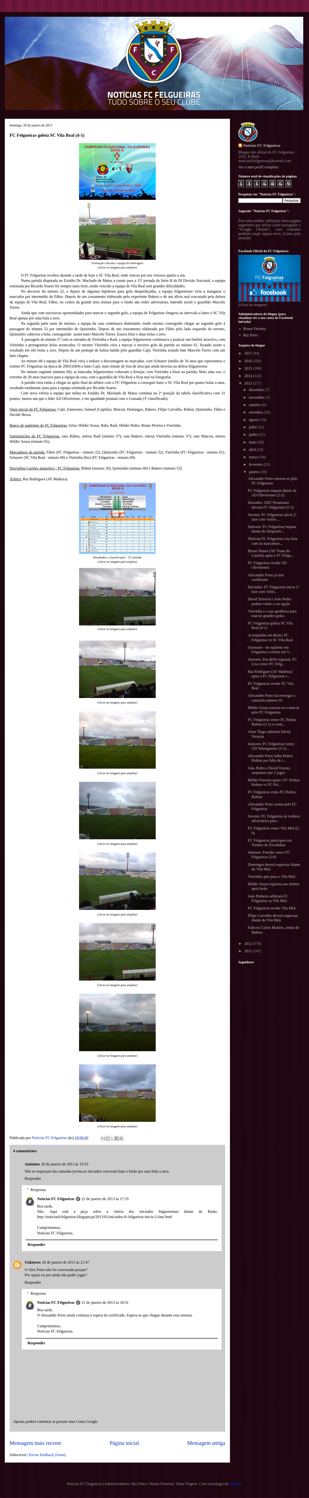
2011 (248, 951)
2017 (248, 353)
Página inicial (124, 1443)
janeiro (254, 472)
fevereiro (256, 464)
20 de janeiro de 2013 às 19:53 (64, 1164)
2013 (248, 383)
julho (253, 427)
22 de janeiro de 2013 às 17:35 (105, 1199)
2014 (248, 376)
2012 (248, 944)
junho (253, 434)
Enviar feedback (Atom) (47, 1455)
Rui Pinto (250, 335)
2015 (248, 368)
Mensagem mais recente (35, 1443)
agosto (254, 420)
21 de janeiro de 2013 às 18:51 (105, 1302)
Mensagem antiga (206, 1443)
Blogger (235, 1484)
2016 (248, 361)
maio (253, 442)
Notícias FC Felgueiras (55, 1199)
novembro (257, 397)
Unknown (33, 1262)
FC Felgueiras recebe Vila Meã (272, 908)
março (254, 457)
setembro (256, 412)
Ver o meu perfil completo (258, 167)
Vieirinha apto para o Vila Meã (271, 876)
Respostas (38, 1190)
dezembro (257, 390)
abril (253, 450)
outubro (255, 405)
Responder (33, 1178)
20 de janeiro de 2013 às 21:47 (65, 1262)
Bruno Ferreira (254, 329)
